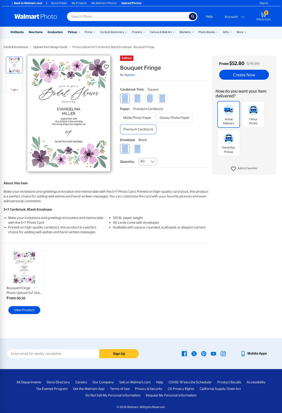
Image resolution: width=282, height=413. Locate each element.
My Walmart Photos (104, 3)
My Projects (79, 3)
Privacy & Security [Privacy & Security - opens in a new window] (148, 389)
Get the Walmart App (88, 389)
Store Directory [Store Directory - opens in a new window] (58, 382)
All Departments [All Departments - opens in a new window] (29, 382)
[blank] (125, 149)
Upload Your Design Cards (50, 47)
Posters (137, 32)
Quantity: (127, 162)
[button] (244, 169)
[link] (24, 283)
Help (209, 16)
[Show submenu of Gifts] (231, 31)
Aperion (130, 75)
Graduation (55, 32)
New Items (36, 32)
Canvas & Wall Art (161, 32)
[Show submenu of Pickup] (79, 31)
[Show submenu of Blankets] (192, 31)
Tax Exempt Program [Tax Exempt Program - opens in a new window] (52, 389)
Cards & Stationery (112, 32)
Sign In (264, 3)
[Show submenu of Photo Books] (217, 31)
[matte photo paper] (137, 118)
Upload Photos (131, 3)
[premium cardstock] (138, 129)
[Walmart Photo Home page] (35, 16)
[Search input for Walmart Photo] (128, 16)
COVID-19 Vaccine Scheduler (190, 382)
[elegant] (150, 98)
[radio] (14, 65)
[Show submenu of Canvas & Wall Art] (174, 31)
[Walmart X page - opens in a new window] (194, 353)
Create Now (244, 74)
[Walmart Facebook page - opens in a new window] (184, 353)
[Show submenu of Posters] (144, 31)
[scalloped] (162, 98)
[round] (137, 98)
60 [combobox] (142, 161)
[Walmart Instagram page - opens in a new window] (223, 353)
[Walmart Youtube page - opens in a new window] (213, 353)
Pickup (72, 32)
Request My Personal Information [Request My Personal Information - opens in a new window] (171, 395)
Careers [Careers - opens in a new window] (81, 382)
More (240, 32)
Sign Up (119, 354)
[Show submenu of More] (245, 31)
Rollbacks (17, 32)
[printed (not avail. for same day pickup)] (137, 149)
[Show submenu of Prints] (94, 31)
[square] (125, 98)
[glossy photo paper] (174, 118)
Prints (88, 32)
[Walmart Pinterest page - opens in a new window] (203, 353)
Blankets (185, 32)
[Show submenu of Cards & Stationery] (126, 31)
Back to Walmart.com (26, 3)
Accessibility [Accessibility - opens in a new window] (256, 382)
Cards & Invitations (16, 47)
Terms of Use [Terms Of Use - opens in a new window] (120, 389)
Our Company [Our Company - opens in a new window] (103, 382)
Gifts (226, 32)
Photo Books (206, 32)
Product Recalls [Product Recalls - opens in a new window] (229, 382)
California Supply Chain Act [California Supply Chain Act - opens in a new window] (220, 389)
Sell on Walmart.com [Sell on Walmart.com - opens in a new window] (135, 382)
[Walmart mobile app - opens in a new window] (253, 353)
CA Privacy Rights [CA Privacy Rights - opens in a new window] (181, 389)
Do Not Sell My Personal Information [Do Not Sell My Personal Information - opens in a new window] (112, 395)
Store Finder (59, 3)
